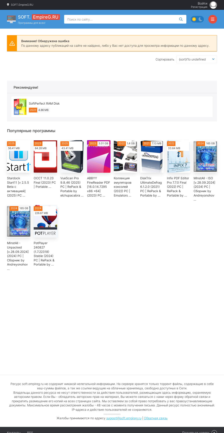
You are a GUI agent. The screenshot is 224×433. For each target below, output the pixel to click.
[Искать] (180, 19)
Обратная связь (156, 418)
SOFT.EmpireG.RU (22, 4)
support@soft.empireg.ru (123, 418)
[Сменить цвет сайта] (197, 19)
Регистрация (199, 7)
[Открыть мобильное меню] (212, 19)
